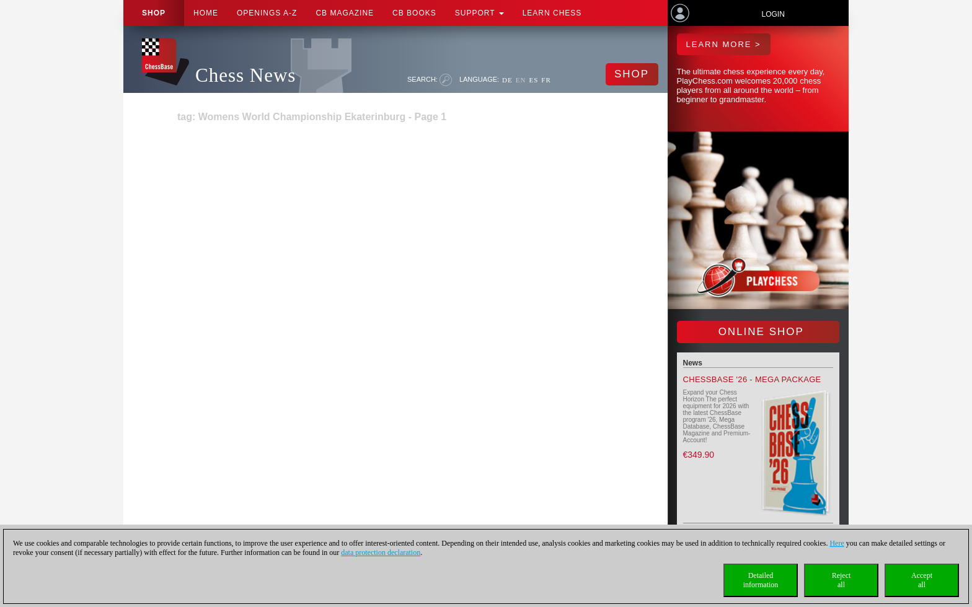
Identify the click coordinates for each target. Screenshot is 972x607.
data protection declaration (380, 552)
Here (836, 543)
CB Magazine (345, 13)
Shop (154, 13)
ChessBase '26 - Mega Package (752, 379)
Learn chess (552, 13)
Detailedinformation (761, 580)
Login (772, 14)
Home (205, 13)
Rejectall (841, 580)
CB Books (414, 13)
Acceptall (921, 580)
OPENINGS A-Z (267, 13)
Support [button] (479, 13)
